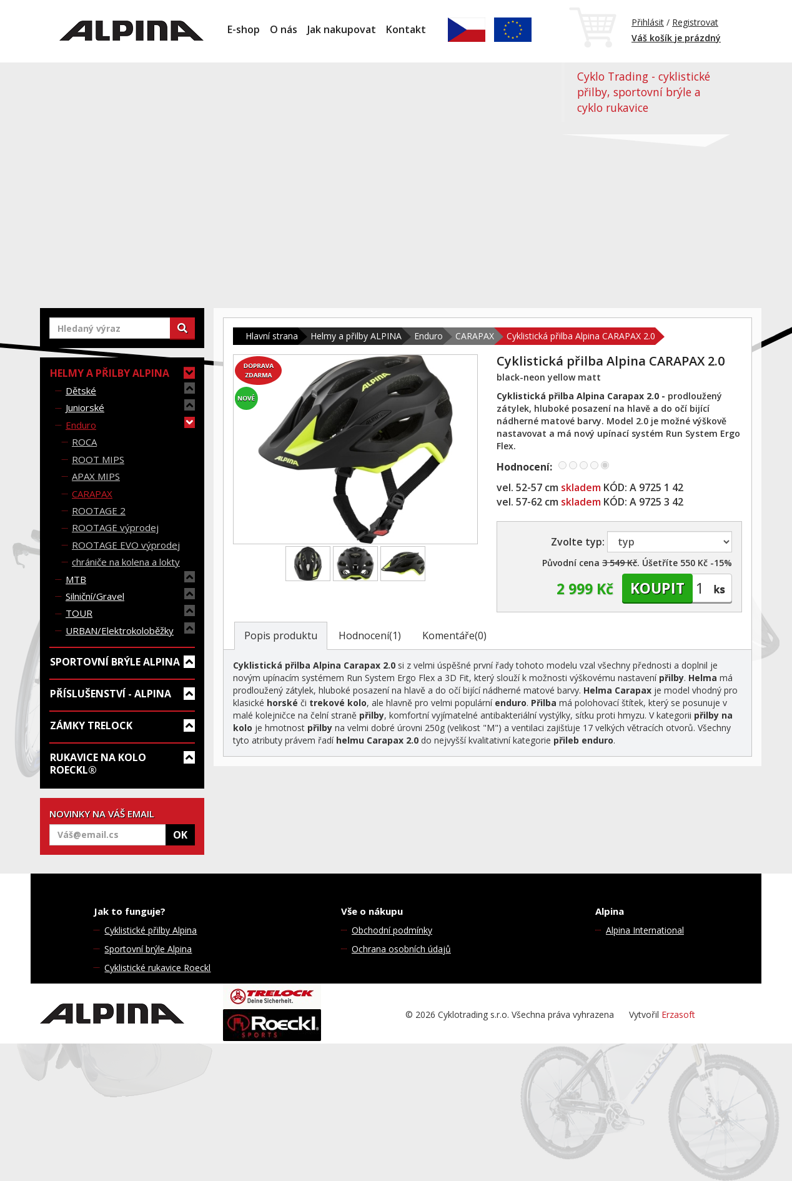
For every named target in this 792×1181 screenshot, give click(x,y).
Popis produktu (280, 635)
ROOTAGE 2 (99, 510)
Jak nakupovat (341, 29)
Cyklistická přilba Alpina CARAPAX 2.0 (581, 336)
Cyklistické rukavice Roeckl (157, 968)
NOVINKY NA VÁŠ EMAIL (101, 813)
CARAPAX (92, 493)
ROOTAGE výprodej (115, 527)
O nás (283, 29)
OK (180, 835)
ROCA (84, 442)
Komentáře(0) (454, 635)
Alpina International (645, 930)
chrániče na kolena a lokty (126, 562)
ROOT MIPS (98, 459)
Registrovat (695, 22)
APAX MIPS (96, 476)
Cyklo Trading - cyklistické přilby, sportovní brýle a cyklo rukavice (643, 92)
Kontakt (406, 29)
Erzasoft (678, 1014)
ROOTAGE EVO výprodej (126, 545)
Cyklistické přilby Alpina (150, 930)
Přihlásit (647, 22)
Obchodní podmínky (392, 930)
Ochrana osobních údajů (401, 949)
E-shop (243, 29)
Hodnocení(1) (370, 635)
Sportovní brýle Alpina (148, 949)
